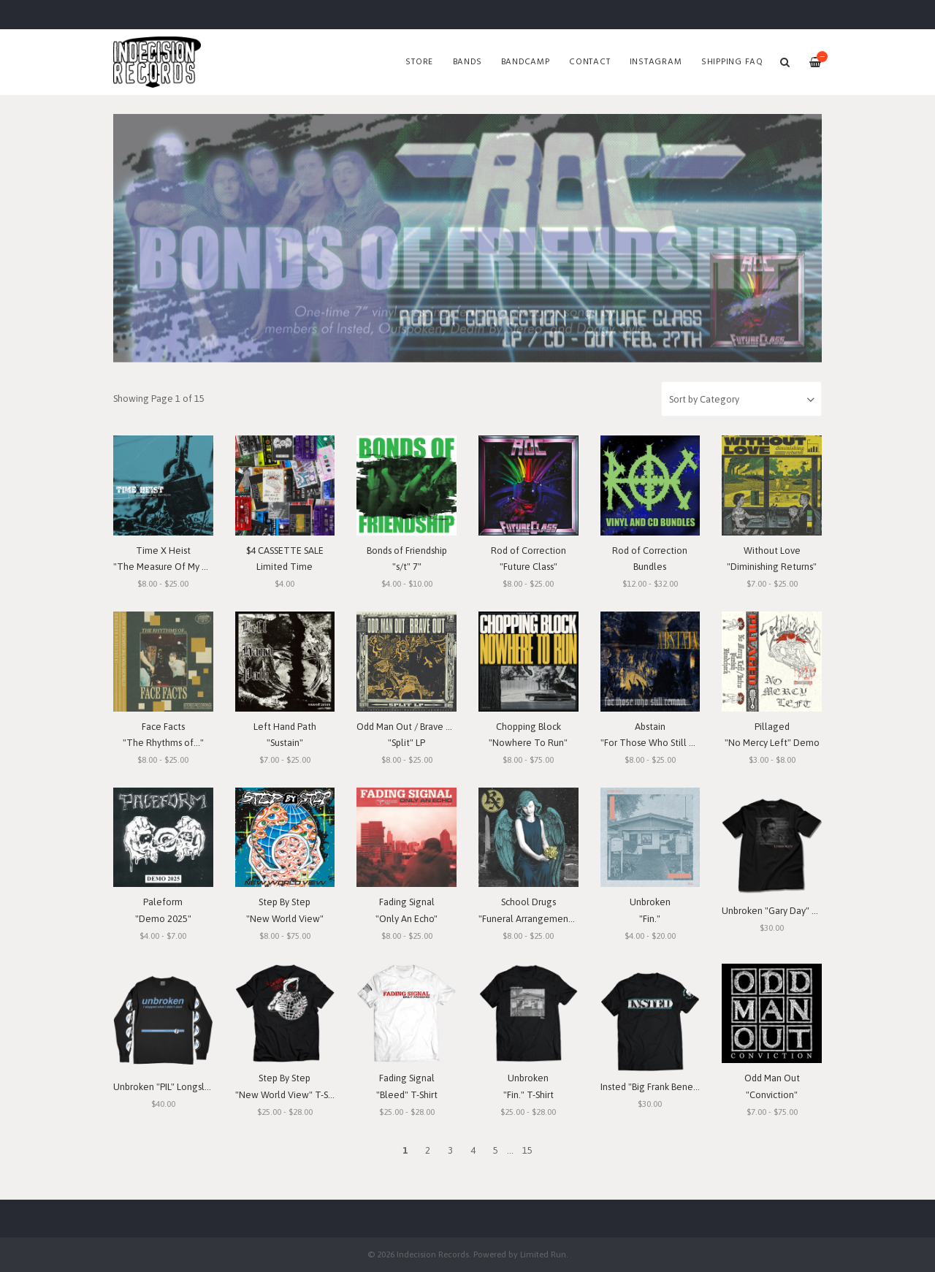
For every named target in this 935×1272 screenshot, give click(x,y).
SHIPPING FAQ (732, 62)
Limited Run (543, 1254)
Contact (589, 62)
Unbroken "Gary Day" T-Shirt (780, 910)
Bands (467, 62)
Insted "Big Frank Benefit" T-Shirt (668, 1086)
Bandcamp (525, 62)
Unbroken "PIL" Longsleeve (169, 1086)
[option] (467, 238)
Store (419, 62)
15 (527, 1150)
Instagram (656, 62)
